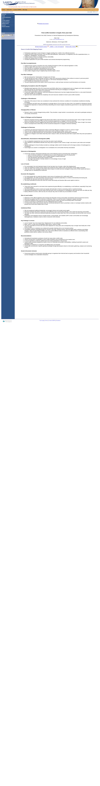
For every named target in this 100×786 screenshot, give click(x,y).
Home (3, 9)
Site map (25, 9)
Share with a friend (72, 46)
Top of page (42, 320)
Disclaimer (58, 320)
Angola (11, 11)
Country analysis (5, 11)
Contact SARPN (17, 9)
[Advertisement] (57, 4)
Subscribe (9, 9)
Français (87, 9)
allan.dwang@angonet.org (58, 39)
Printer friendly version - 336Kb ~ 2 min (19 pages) (49, 46)
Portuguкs (92, 9)
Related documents (43, 23)
